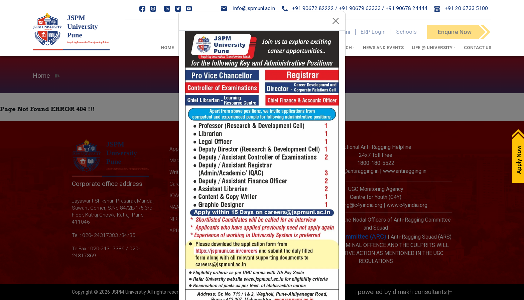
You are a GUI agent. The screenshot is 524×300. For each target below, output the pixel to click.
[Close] (336, 21)
